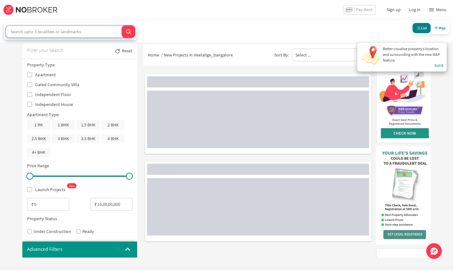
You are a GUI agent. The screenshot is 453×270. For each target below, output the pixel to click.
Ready (85, 231)
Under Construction (49, 231)
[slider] (29, 176)
